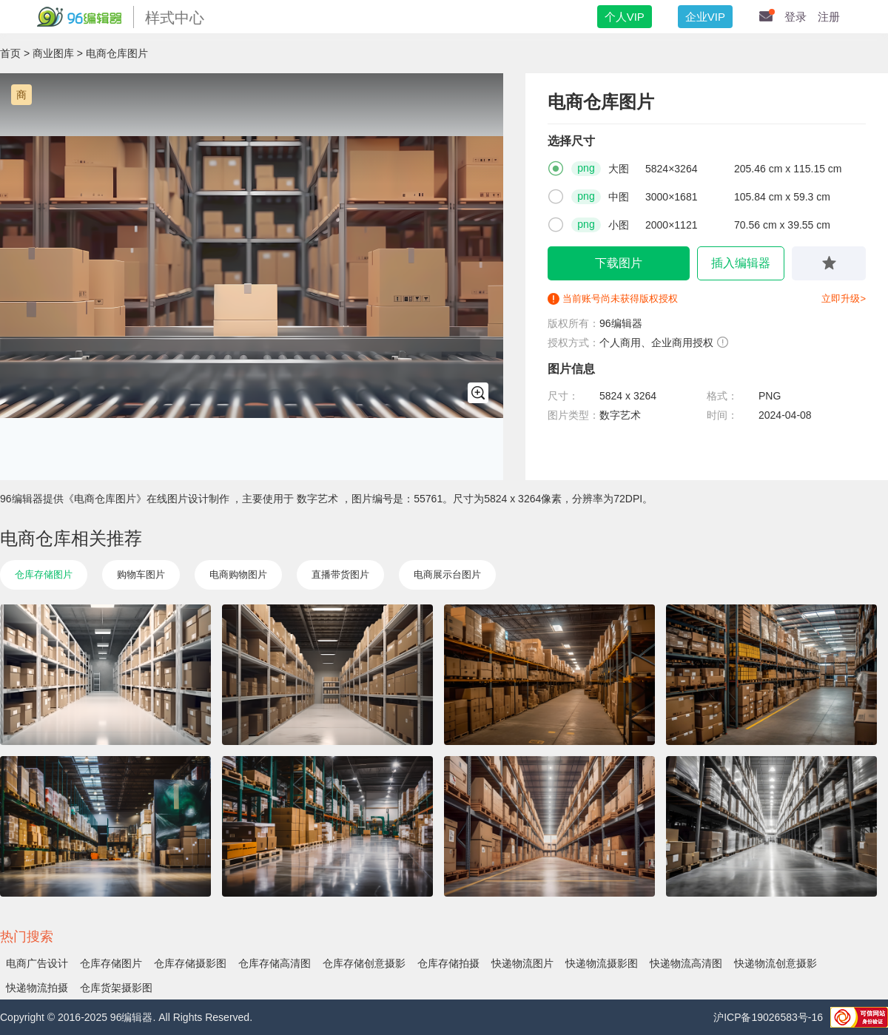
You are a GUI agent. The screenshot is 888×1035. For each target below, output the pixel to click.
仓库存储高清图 (274, 963)
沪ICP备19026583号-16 (768, 1017)
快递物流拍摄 (37, 988)
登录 (795, 16)
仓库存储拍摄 (448, 963)
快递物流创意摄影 (775, 963)
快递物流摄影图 (601, 963)
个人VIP (625, 16)
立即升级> (843, 298)
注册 (829, 16)
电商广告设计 (37, 963)
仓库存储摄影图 (190, 963)
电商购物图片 (238, 574)
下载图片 (618, 263)
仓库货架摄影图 (116, 988)
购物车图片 (141, 574)
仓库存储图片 (44, 574)
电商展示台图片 (447, 574)
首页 (10, 53)
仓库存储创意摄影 (364, 963)
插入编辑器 (740, 263)
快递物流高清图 (686, 963)
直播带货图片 (340, 574)
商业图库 (53, 53)
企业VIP (705, 16)
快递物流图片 (522, 963)
